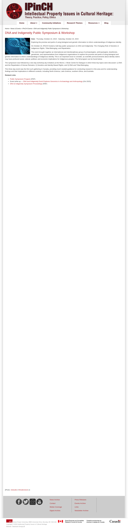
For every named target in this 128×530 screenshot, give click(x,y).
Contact (53, 503)
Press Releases (80, 500)
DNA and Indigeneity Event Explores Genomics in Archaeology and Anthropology (52, 81)
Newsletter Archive (81, 511)
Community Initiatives (51, 23)
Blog (106, 23)
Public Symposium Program (20, 79)
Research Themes (74, 23)
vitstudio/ (14, 490)
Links (76, 507)
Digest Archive (55, 511)
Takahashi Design (17, 526)
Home (21, 23)
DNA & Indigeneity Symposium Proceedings (26, 84)
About (33, 23)
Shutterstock (23, 490)
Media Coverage (56, 507)
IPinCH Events (27, 28)
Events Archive (80, 503)
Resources (93, 23)
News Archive (55, 500)
